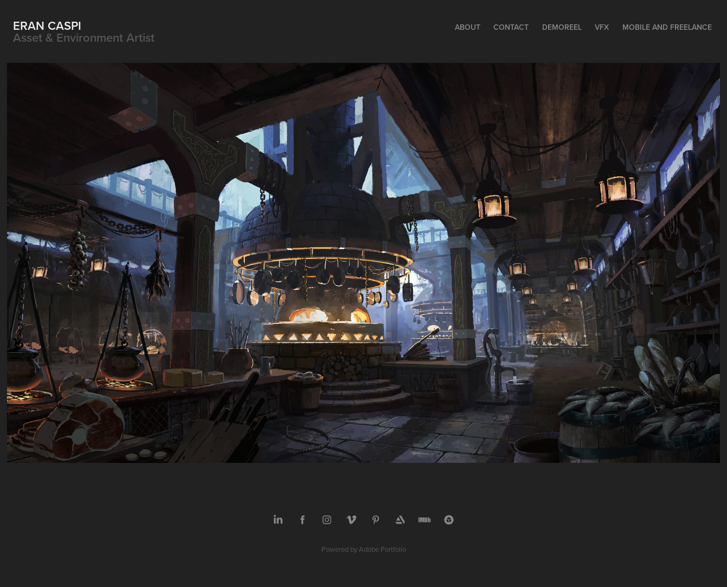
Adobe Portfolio (382, 549)
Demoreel (562, 27)
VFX (602, 27)
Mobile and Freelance (667, 27)
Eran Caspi (47, 25)
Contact (511, 27)
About (467, 27)
